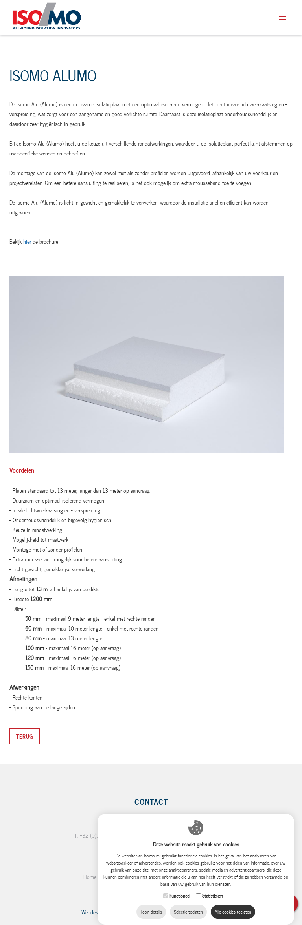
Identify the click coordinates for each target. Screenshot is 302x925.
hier (27, 241)
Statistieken (212, 900)
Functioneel (179, 900)
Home (89, 876)
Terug (24, 735)
